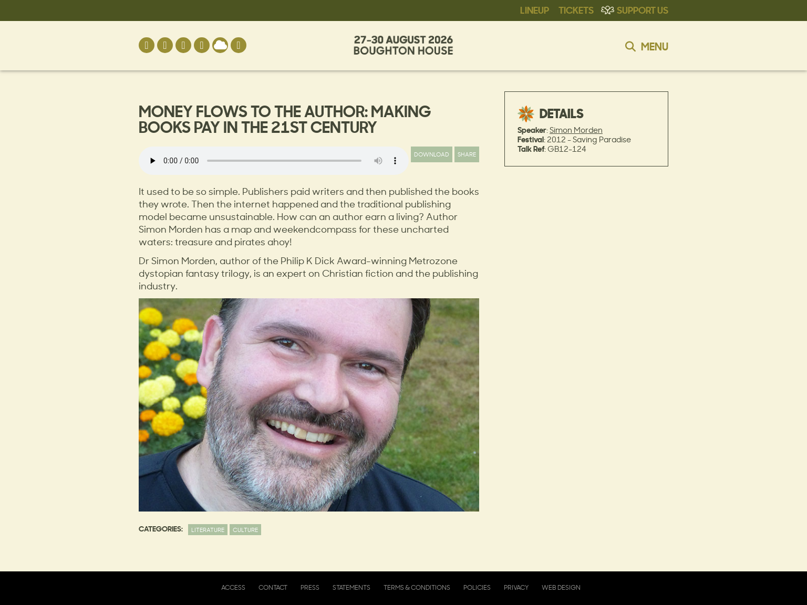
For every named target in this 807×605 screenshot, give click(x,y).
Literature (207, 530)
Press (310, 587)
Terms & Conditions (417, 587)
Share (467, 154)
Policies (477, 587)
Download (431, 154)
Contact (272, 587)
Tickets (576, 9)
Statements (351, 587)
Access (233, 587)
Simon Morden (576, 129)
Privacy (516, 587)
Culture (245, 530)
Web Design (561, 587)
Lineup (534, 9)
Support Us (642, 9)
